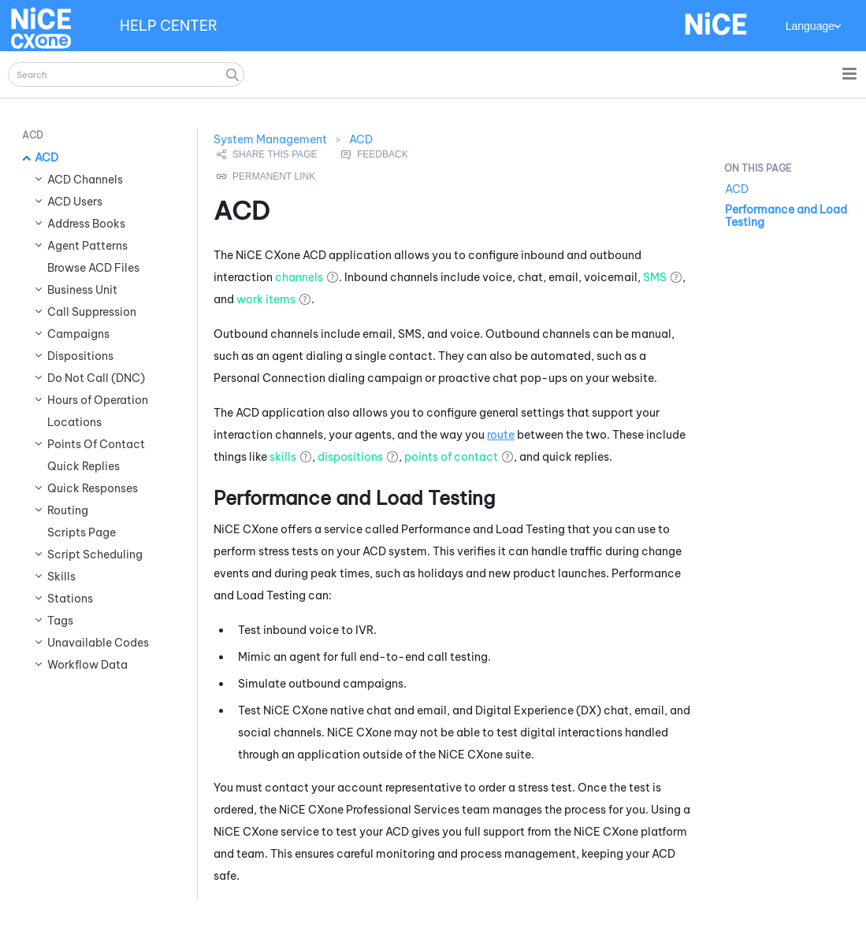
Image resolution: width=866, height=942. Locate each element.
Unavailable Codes (98, 643)
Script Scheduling (95, 554)
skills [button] (282, 457)
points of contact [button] (451, 457)
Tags (60, 621)
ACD (46, 157)
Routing (67, 510)
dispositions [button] (350, 457)
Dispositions (80, 356)
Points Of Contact (96, 444)
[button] (232, 74)
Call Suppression (91, 312)
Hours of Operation (97, 400)
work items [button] (265, 299)
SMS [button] (655, 277)
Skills (61, 576)
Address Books (86, 224)
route (501, 435)
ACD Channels (85, 179)
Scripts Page (81, 532)
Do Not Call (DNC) (96, 378)
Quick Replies (83, 466)
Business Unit (82, 290)
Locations (74, 422)
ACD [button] (32, 135)
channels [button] (299, 277)
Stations (70, 599)
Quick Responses (92, 488)
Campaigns (78, 334)
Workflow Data (87, 665)
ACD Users (74, 202)
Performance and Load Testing (786, 215)
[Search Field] (126, 74)
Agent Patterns (87, 246)
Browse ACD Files (93, 268)
